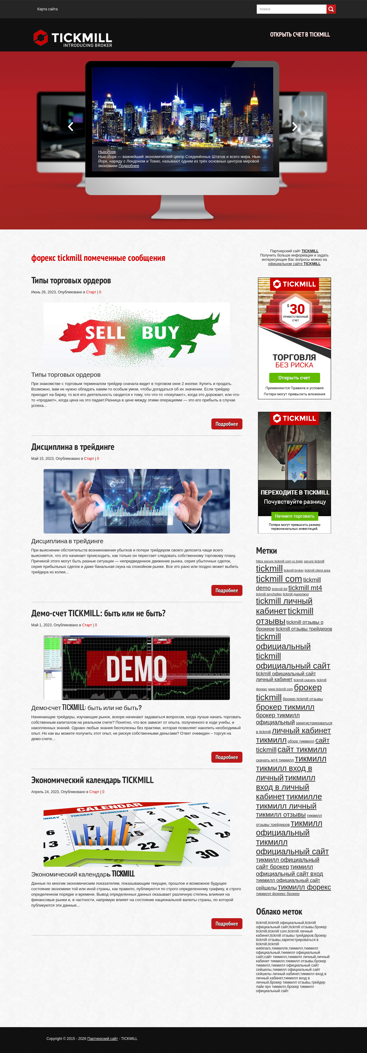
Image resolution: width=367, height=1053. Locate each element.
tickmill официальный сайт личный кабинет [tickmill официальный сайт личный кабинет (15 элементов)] (286, 676)
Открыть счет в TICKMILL (300, 34)
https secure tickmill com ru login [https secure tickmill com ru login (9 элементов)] (279, 561)
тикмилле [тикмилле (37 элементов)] (304, 796)
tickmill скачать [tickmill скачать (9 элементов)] (305, 680)
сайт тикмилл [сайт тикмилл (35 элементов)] (302, 749)
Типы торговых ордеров (71, 280)
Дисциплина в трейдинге (73, 446)
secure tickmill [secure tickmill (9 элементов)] (314, 561)
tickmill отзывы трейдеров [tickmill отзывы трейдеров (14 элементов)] (304, 628)
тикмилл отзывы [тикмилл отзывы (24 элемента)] (281, 814)
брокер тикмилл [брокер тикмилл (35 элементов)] (285, 707)
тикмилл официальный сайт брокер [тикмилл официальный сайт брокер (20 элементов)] (287, 863)
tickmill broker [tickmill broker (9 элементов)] (294, 570)
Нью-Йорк (107, 151)
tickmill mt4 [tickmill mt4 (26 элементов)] (305, 588)
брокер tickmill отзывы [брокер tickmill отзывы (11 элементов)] (303, 699)
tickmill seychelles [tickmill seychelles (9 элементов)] (269, 594)
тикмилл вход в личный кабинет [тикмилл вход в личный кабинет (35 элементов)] (286, 787)
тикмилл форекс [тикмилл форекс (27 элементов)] (304, 887)
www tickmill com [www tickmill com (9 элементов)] (280, 689)
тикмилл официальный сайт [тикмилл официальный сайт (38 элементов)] (292, 847)
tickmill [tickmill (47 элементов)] (269, 568)
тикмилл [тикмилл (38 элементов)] (310, 758)
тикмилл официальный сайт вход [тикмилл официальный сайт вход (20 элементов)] (289, 870)
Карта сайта (47, 9)
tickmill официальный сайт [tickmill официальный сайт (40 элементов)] (293, 660)
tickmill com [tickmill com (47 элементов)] (279, 579)
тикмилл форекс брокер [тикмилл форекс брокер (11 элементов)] (278, 893)
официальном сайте (294, 264)
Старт (91, 292)
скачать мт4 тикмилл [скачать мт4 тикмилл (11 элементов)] (275, 760)
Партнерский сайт (102, 1039)
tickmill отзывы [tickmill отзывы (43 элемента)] (285, 616)
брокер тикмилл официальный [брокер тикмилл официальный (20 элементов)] (278, 719)
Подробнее (128, 165)
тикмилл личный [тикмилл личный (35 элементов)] (286, 805)
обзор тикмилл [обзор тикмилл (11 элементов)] (301, 741)
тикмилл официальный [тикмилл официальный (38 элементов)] (289, 828)
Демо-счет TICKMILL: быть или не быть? (98, 613)
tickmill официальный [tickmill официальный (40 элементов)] (283, 641)
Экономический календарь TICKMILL (92, 779)
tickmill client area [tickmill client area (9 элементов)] (317, 570)
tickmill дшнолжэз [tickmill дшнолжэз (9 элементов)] (296, 594)
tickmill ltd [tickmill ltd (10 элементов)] (279, 589)
